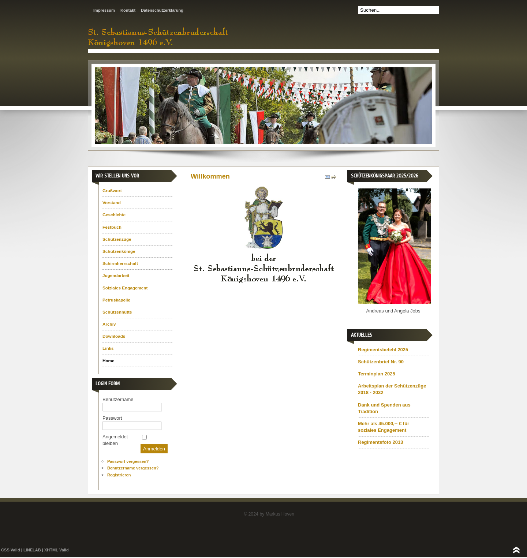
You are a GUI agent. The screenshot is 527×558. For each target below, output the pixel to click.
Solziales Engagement (124, 287)
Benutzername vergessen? (133, 468)
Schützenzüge (116, 239)
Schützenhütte (117, 312)
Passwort (112, 418)
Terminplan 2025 (376, 374)
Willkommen (210, 176)
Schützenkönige (118, 251)
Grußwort (112, 190)
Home (108, 360)
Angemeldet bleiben (115, 440)
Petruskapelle (116, 299)
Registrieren (119, 475)
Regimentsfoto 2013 (380, 442)
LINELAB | (33, 550)
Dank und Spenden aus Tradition (384, 408)
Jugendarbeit (115, 275)
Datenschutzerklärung (162, 10)
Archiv (109, 324)
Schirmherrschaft (120, 263)
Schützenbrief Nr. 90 (381, 361)
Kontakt (127, 10)
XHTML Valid (56, 550)
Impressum (104, 10)
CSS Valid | (11, 550)
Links (108, 348)
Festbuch (112, 227)
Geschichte (114, 214)
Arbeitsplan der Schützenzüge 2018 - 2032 (392, 389)
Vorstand (111, 202)
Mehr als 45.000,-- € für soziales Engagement (383, 427)
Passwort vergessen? (128, 461)
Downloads (113, 336)
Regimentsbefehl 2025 (383, 349)
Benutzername (118, 399)
